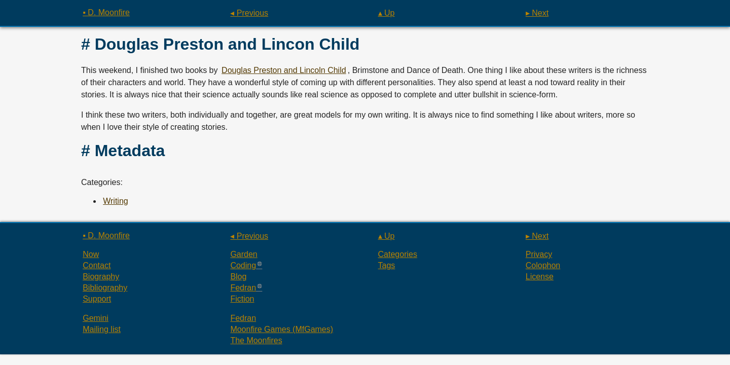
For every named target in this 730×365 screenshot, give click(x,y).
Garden (243, 254)
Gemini (95, 318)
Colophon (543, 265)
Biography (101, 276)
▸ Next (537, 13)
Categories (397, 254)
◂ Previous (249, 13)
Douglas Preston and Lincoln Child (284, 70)
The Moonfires (256, 340)
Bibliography (105, 287)
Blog (238, 276)
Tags (386, 265)
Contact (97, 265)
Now (91, 254)
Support (97, 299)
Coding (243, 265)
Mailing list (102, 329)
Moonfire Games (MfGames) (281, 329)
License (540, 276)
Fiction (242, 299)
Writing (115, 201)
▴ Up (386, 13)
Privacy (539, 254)
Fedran (243, 287)
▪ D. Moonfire (106, 12)
